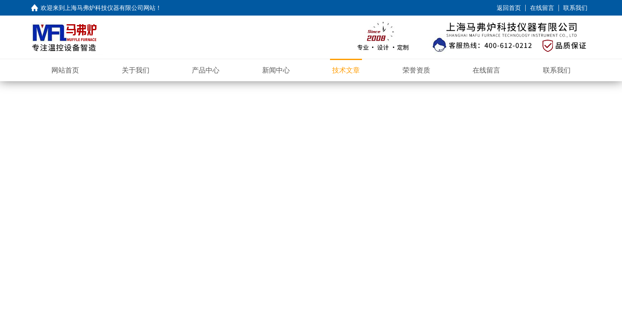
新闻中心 (276, 70)
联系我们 (575, 7)
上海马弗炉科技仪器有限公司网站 (110, 7)
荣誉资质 (416, 70)
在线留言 (542, 7)
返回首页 (509, 7)
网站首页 (65, 70)
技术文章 (346, 70)
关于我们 (135, 70)
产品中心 (205, 70)
